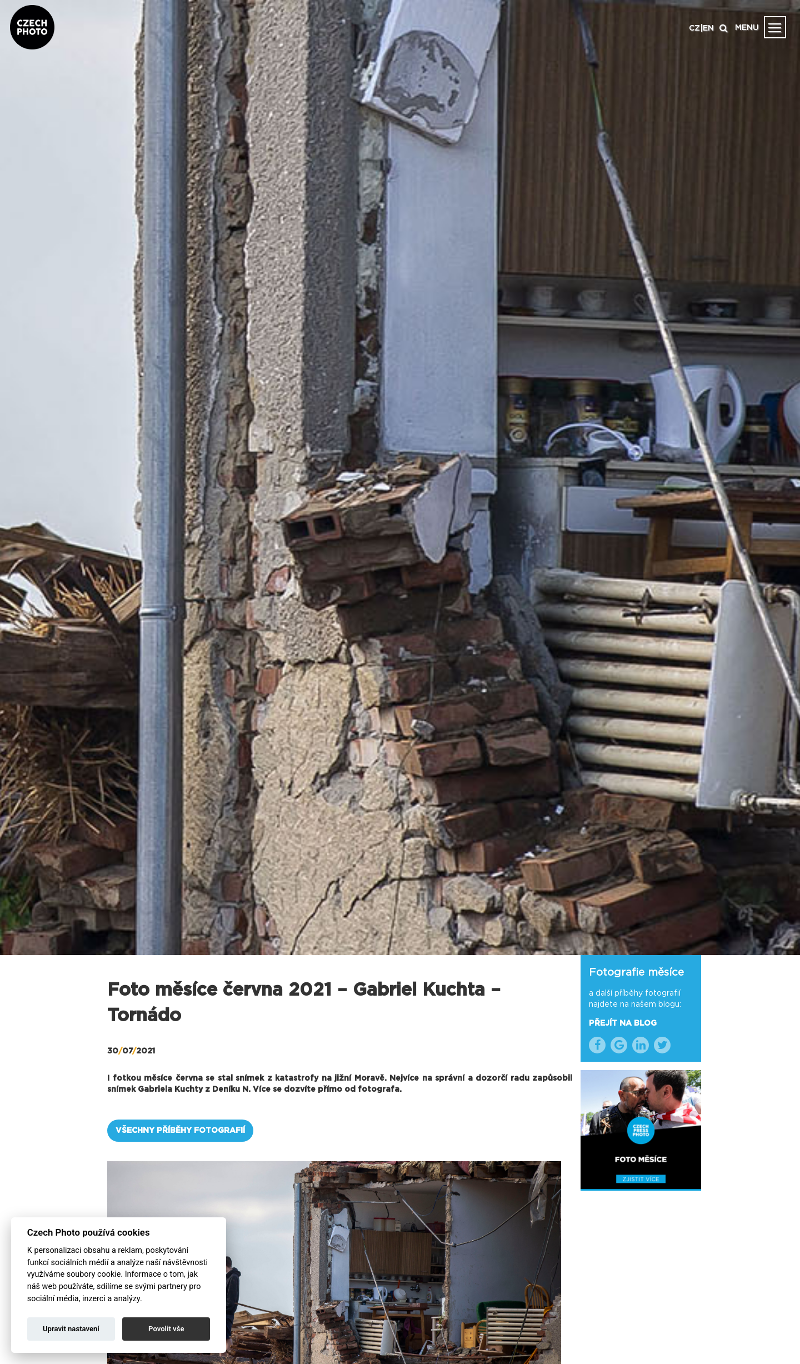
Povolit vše (166, 1329)
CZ (694, 28)
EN (708, 28)
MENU (747, 28)
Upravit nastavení (71, 1329)
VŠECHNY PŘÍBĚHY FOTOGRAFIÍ (180, 1131)
